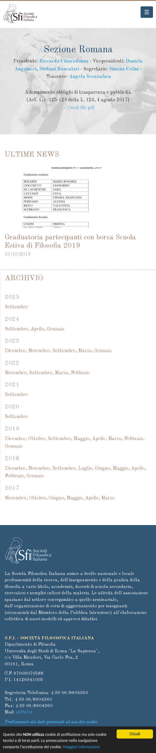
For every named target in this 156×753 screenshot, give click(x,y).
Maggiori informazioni (81, 747)
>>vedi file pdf (78, 107)
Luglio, (86, 468)
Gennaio (55, 329)
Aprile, (38, 329)
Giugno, (103, 468)
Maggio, (82, 439)
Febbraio (80, 373)
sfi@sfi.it (24, 712)
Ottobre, (37, 439)
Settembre (16, 307)
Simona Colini (124, 69)
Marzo (108, 498)
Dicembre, (16, 351)
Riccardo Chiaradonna (63, 61)
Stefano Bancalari (59, 69)
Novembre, (39, 351)
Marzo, (85, 351)
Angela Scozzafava (90, 76)
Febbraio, (134, 439)
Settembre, (17, 329)
